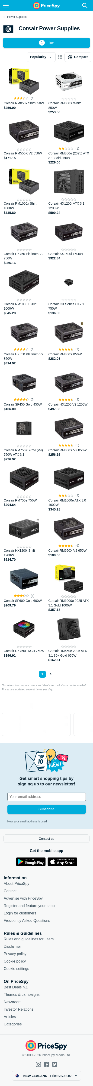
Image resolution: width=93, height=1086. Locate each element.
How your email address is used (27, 821)
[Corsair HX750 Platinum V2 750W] (24, 241)
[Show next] (50, 674)
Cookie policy (15, 961)
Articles (10, 1017)
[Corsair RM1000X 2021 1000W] (24, 291)
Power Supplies (16, 16)
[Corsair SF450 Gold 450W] (24, 389)
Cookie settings (16, 969)
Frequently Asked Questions (27, 921)
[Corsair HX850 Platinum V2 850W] (24, 342)
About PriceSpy (16, 884)
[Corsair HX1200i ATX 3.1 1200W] (69, 191)
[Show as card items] (60, 57)
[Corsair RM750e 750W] (24, 488)
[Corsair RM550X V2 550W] (24, 141)
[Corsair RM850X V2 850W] (69, 437)
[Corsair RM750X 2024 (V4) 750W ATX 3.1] (24, 437)
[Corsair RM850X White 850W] (69, 90)
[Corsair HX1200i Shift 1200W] (24, 538)
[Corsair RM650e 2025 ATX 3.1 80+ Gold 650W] (69, 638)
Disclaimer (12, 946)
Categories (13, 1024)
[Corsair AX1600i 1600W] (69, 241)
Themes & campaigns (22, 995)
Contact (10, 891)
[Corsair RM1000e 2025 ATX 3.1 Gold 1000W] (69, 588)
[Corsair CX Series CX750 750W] (69, 291)
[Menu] (6, 5)
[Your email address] (46, 797)
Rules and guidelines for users (29, 939)
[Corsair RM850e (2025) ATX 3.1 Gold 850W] (69, 141)
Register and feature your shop (29, 906)
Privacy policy (15, 954)
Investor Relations (18, 1009)
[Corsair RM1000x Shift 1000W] (24, 191)
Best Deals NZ (16, 987)
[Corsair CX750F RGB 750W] (24, 638)
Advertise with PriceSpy (23, 898)
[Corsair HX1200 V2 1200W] (69, 389)
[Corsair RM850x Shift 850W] (24, 90)
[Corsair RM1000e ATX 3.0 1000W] (69, 488)
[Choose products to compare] (78, 57)
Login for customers (20, 913)
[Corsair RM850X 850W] (69, 342)
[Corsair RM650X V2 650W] (69, 538)
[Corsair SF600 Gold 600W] (24, 588)
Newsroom (12, 1002)
